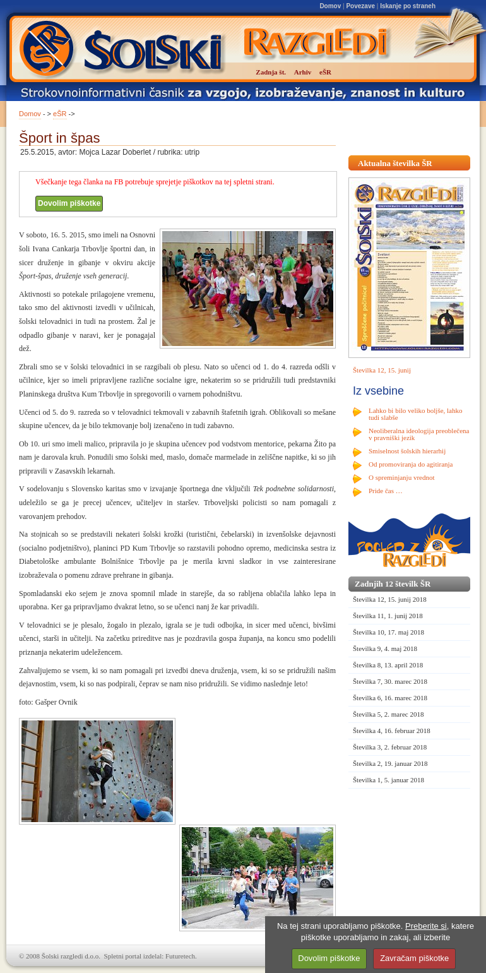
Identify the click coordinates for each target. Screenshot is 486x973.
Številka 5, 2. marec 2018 (388, 714)
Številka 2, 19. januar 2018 (390, 763)
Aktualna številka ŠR (395, 163)
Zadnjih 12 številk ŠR (392, 583)
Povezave (360, 6)
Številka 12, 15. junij (382, 370)
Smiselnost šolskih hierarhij (407, 451)
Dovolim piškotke (69, 203)
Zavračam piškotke (414, 958)
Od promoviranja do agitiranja (411, 464)
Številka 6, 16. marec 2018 (390, 697)
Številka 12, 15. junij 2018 (390, 599)
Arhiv (303, 72)
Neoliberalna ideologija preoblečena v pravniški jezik (419, 434)
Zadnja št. (271, 72)
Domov (330, 6)
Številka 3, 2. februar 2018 (390, 747)
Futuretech (180, 956)
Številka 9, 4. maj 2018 (385, 648)
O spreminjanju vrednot (401, 477)
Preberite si (426, 926)
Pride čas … (386, 490)
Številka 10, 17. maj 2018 (388, 632)
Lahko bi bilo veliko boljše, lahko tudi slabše (415, 414)
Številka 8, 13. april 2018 (388, 665)
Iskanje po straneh (408, 6)
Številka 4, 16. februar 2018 (391, 730)
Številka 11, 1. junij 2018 (388, 615)
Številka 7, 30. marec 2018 (390, 681)
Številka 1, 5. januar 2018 (388, 780)
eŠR (59, 113)
